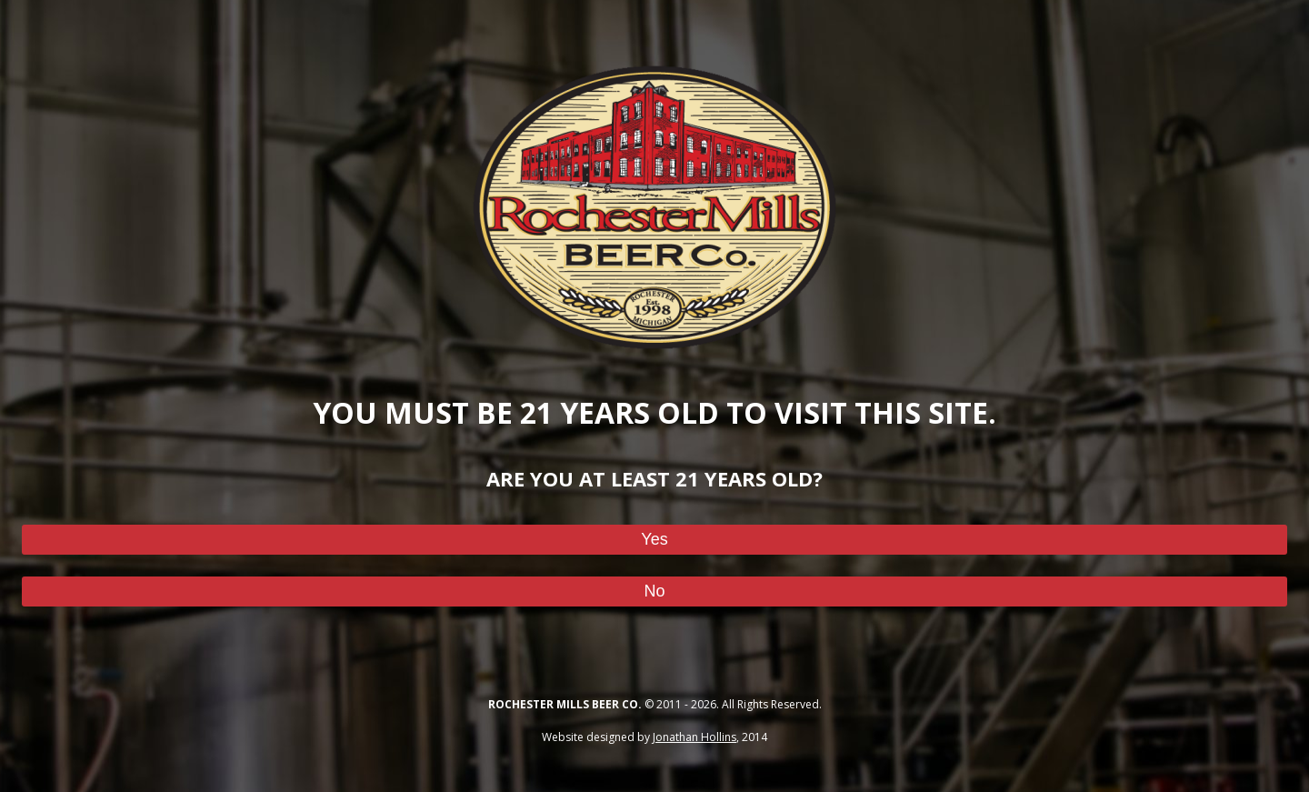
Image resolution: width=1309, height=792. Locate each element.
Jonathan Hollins (694, 737)
